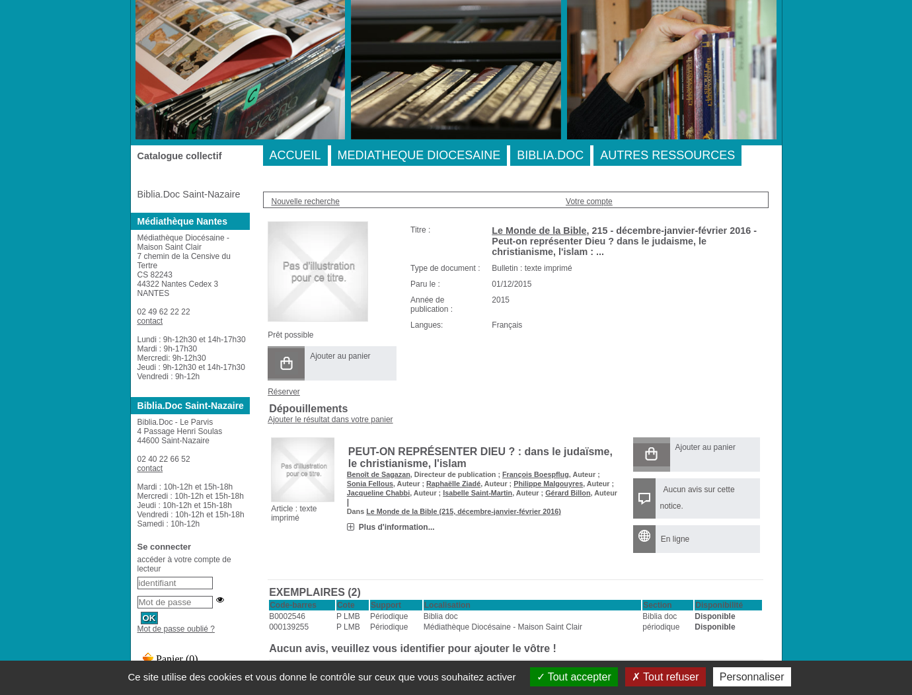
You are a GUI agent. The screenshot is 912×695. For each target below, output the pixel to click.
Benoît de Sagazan (378, 474)
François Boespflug (535, 474)
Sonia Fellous (370, 484)
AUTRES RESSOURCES (667, 155)
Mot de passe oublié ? (176, 629)
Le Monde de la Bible (539, 230)
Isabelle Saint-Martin (477, 493)
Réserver (284, 391)
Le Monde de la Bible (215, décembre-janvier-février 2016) (463, 511)
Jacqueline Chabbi (378, 493)
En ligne (675, 539)
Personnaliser (752, 676)
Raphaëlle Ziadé (453, 484)
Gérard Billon (567, 493)
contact (150, 321)
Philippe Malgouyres (548, 484)
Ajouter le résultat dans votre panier (330, 419)
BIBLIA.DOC (550, 155)
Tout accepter (574, 676)
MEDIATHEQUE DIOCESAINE (419, 155)
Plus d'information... (397, 527)
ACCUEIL (295, 155)
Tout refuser (665, 676)
